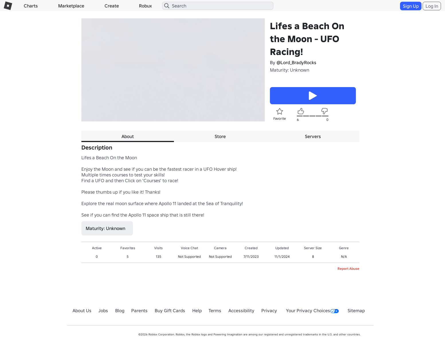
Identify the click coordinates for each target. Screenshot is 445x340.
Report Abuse (348, 268)
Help (197, 310)
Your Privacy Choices (312, 310)
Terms (215, 310)
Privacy (269, 310)
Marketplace (71, 6)
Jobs (103, 310)
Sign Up (411, 6)
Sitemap (356, 310)
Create (112, 6)
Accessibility (241, 310)
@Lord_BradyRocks (296, 62)
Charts (31, 6)
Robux (145, 6)
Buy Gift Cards (170, 310)
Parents (139, 310)
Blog (119, 310)
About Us (81, 310)
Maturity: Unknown (289, 70)
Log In (432, 6)
